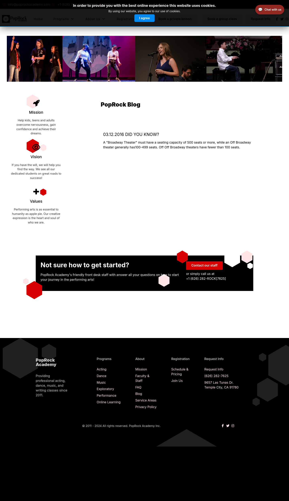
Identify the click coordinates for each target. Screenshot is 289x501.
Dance (101, 376)
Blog (138, 394)
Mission (141, 369)
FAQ (138, 387)
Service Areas (145, 400)
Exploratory (105, 389)
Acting (102, 369)
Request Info (213, 369)
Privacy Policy (146, 407)
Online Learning (109, 402)
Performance (106, 395)
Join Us (177, 381)
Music (101, 382)
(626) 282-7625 (216, 376)
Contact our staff (204, 265)
